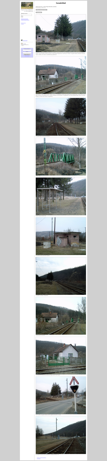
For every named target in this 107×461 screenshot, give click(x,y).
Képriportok (23, 22)
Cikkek (22, 23)
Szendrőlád (39, 12)
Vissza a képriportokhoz (41, 9)
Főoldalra (39, 458)
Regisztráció (27, 55)
